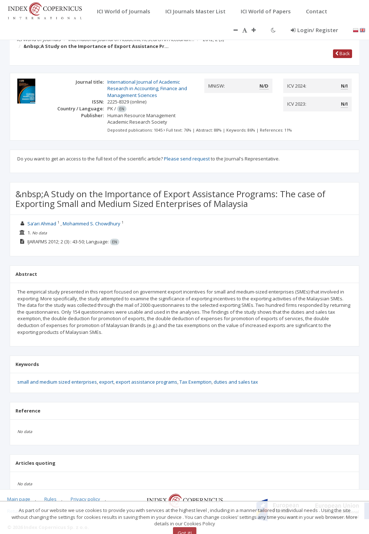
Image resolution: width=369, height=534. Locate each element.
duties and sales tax (236, 382)
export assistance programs (146, 382)
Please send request (187, 158)
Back (342, 53)
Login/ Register (314, 30)
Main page (18, 499)
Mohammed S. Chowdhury (91, 223)
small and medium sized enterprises (57, 382)
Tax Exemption (195, 382)
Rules (50, 499)
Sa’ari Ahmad (41, 223)
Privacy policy (85, 499)
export (106, 382)
